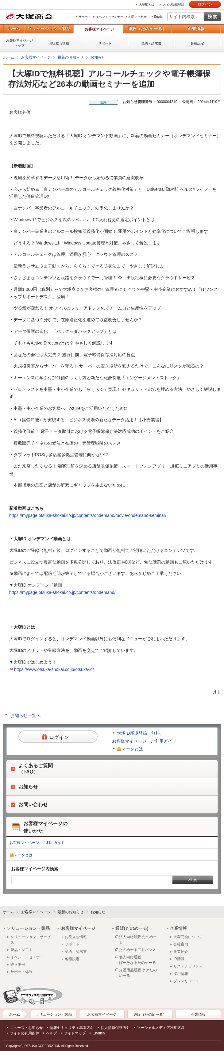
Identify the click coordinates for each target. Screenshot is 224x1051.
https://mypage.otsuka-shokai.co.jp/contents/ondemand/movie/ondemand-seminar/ (87, 515)
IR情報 (178, 959)
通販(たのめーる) (131, 928)
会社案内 (180, 944)
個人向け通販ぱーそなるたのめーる (137, 960)
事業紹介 (180, 951)
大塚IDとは (146, 4)
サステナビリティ (188, 966)
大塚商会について (188, 937)
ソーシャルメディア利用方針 (161, 1028)
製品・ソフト (21, 950)
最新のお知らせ (70, 57)
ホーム (14, 28)
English (159, 16)
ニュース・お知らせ (26, 1028)
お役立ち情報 (59, 43)
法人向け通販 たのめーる (138, 940)
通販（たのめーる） (147, 28)
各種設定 (197, 43)
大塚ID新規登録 (173, 4)
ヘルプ (51, 1033)
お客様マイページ (99, 29)
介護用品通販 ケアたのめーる (138, 973)
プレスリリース (186, 981)
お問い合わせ (137, 16)
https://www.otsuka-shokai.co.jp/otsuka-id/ (54, 669)
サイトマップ (75, 1033)
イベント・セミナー (109, 16)
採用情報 (180, 974)
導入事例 (17, 964)
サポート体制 (21, 972)
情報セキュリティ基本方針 (72, 1028)
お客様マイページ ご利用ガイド (144, 741)
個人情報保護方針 (115, 1028)
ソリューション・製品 (49, 28)
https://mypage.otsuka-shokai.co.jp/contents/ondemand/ (62, 592)
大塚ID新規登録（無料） (140, 733)
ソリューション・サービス (30, 940)
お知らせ (98, 57)
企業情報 (196, 28)
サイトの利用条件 (24, 1033)
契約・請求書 (151, 43)
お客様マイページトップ (19, 42)
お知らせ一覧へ (25, 715)
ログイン (205, 4)
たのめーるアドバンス (137, 950)
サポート (85, 16)
